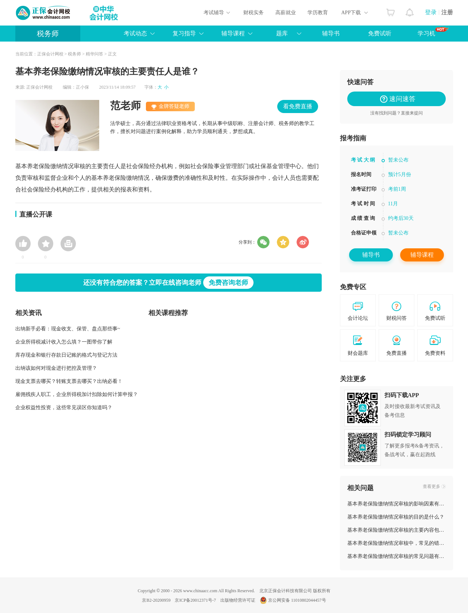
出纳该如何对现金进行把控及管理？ (56, 368)
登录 (431, 12)
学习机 (433, 31)
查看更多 (431, 486)
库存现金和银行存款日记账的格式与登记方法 (66, 355)
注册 (447, 12)
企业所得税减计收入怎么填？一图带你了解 (63, 342)
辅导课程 (233, 33)
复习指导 (184, 33)
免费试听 (379, 33)
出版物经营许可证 (237, 600)
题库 (282, 33)
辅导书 (331, 33)
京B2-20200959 (156, 600)
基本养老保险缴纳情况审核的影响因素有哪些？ (401, 504)
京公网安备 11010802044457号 (293, 600)
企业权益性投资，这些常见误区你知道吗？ (63, 407)
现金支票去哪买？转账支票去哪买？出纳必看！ (69, 381)
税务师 (48, 34)
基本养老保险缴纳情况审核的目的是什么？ (395, 517)
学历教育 (318, 12)
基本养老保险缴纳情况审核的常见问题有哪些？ (401, 556)
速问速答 (399, 98)
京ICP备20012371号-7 (195, 600)
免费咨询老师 (228, 282)
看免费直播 (297, 106)
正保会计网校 (50, 54)
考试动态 (135, 33)
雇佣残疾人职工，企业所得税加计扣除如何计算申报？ (76, 394)
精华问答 (94, 54)
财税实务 (253, 12)
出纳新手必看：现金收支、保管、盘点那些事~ (67, 328)
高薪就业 (285, 12)
